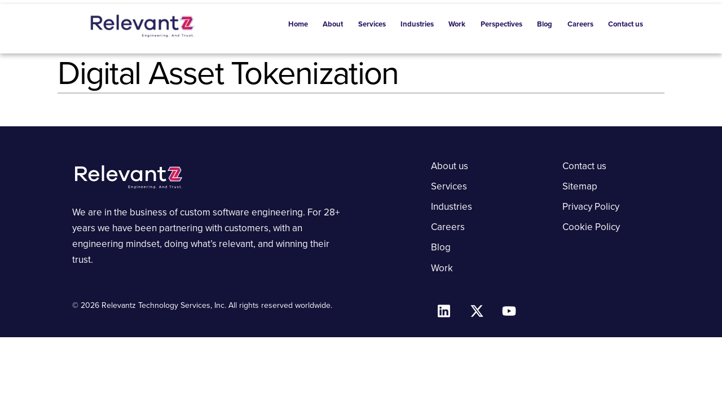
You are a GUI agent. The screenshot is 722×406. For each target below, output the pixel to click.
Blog (544, 24)
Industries (417, 24)
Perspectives (501, 24)
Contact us (625, 24)
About (333, 24)
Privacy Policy (590, 207)
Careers (580, 24)
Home (298, 24)
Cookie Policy (591, 227)
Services (372, 24)
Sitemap (579, 186)
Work (456, 24)
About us (449, 166)
